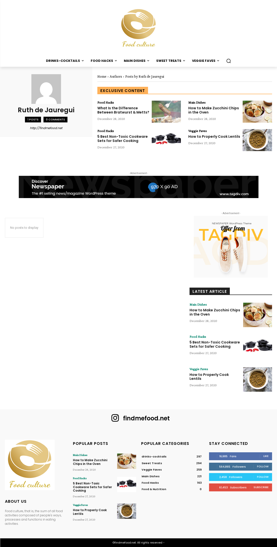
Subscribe (261, 487)
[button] (228, 61)
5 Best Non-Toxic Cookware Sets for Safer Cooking (122, 138)
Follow (263, 466)
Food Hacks (105, 102)
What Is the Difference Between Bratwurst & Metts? (123, 110)
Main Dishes (197, 102)
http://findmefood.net (46, 128)
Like (266, 456)
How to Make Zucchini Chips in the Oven (213, 110)
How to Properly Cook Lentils (214, 136)
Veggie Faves (197, 131)
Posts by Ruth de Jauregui (144, 76)
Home (102, 76)
